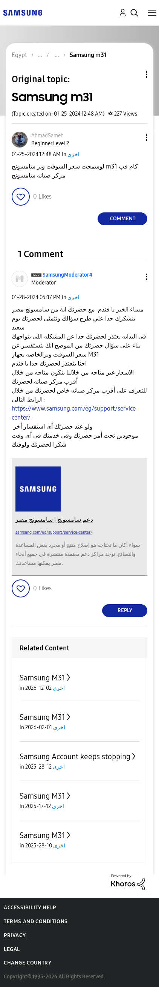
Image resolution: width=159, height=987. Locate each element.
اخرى (73, 154)
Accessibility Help (30, 907)
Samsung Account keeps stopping (75, 756)
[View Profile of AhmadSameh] (47, 135)
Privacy (15, 935)
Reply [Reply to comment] (125, 610)
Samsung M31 (42, 677)
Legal (12, 949)
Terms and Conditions (36, 921)
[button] (134, 137)
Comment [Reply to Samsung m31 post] (122, 218)
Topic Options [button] (133, 74)
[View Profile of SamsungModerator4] (67, 275)
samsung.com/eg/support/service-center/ (53, 532)
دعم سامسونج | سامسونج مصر (54, 519)
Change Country (27, 963)
